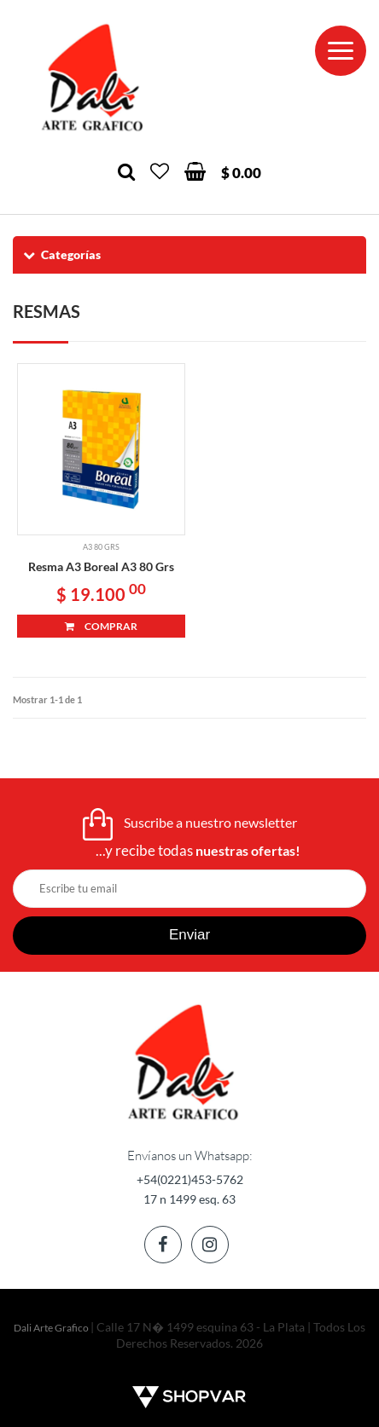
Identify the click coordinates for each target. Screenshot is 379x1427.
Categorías (61, 254)
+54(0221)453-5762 (190, 1179)
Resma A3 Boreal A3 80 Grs (101, 566)
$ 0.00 (241, 173)
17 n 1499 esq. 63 (189, 1199)
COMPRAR (101, 626)
